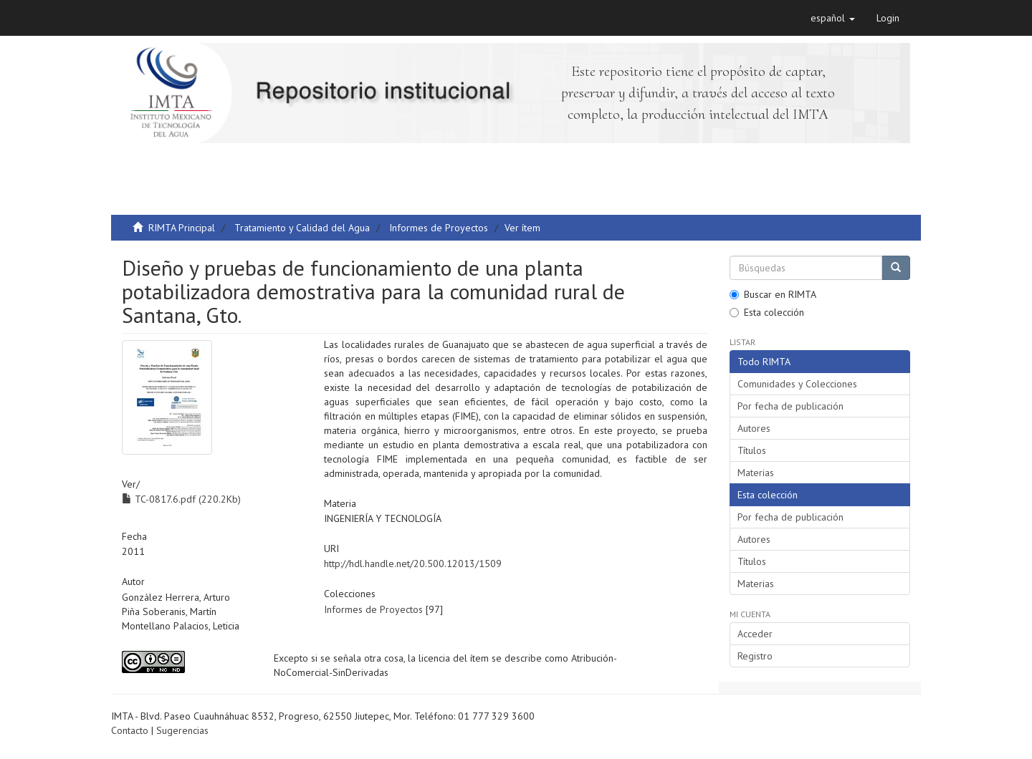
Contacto (129, 730)
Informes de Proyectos (438, 227)
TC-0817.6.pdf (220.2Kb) (181, 499)
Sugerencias (182, 730)
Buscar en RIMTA (773, 294)
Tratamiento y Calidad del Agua (302, 227)
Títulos (751, 450)
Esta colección (767, 312)
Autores (753, 428)
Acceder (755, 633)
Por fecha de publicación (790, 406)
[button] (833, 18)
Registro (755, 655)
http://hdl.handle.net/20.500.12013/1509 (413, 563)
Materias (755, 472)
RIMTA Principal (181, 227)
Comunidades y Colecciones (797, 383)
